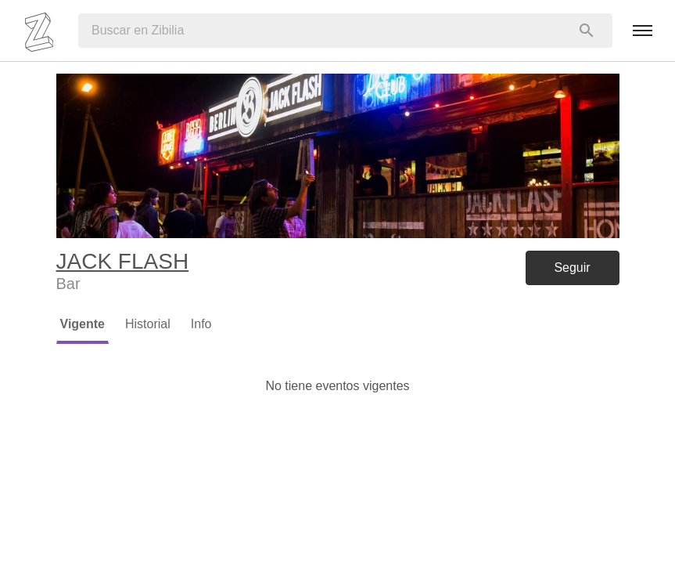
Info (201, 324)
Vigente (83, 324)
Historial (148, 324)
